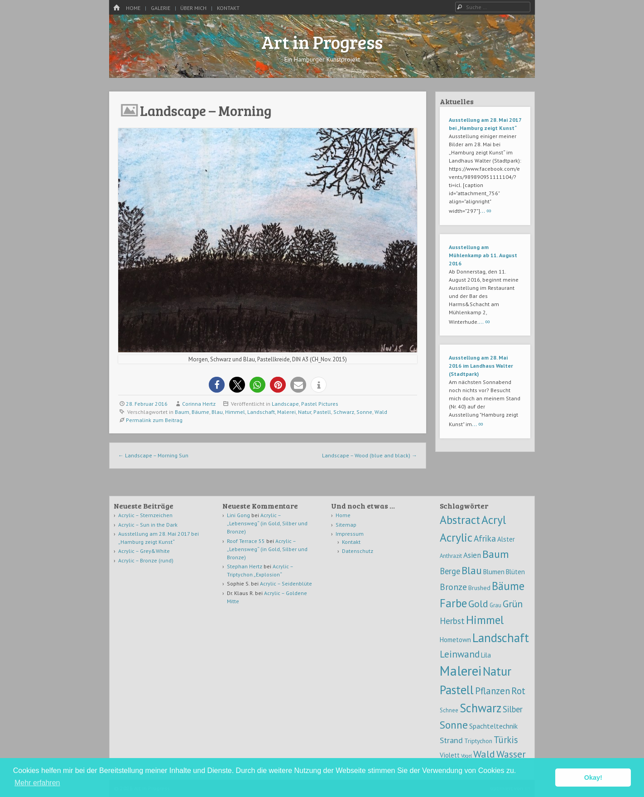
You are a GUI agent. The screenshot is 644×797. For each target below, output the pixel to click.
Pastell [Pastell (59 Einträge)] (457, 689)
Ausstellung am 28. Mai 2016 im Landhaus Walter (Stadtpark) (481, 365)
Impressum (350, 533)
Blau (217, 411)
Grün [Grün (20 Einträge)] (513, 603)
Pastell (322, 411)
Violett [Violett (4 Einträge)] (450, 755)
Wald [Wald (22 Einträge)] (484, 754)
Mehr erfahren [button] (37, 783)
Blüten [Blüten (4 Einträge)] (515, 571)
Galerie (160, 8)
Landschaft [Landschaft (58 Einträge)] (500, 637)
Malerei (286, 411)
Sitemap (346, 524)
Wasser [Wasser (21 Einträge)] (511, 754)
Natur (304, 411)
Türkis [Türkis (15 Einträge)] (506, 740)
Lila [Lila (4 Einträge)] (486, 655)
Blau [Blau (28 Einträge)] (471, 570)
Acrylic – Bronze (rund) (145, 560)
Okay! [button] (593, 777)
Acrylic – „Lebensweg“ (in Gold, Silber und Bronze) (267, 523)
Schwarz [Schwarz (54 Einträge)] (480, 707)
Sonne (364, 411)
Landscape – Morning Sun (153, 455)
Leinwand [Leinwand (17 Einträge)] (460, 654)
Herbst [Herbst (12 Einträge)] (452, 620)
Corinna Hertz (199, 403)
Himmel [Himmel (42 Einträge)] (485, 620)
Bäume (200, 411)
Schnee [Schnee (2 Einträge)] (449, 710)
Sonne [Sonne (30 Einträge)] (454, 724)
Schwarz (343, 411)
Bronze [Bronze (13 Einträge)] (453, 586)
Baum (182, 411)
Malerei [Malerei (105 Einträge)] (460, 670)
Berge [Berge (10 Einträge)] (450, 571)
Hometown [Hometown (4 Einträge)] (455, 639)
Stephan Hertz (244, 566)
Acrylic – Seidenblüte (286, 583)
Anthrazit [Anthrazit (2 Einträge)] (451, 555)
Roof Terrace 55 (246, 541)
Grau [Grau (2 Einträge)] (495, 605)
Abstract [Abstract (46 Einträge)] (460, 519)
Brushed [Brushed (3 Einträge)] (479, 588)
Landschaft (261, 411)
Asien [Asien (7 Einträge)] (472, 555)
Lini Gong (238, 515)
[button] (217, 385)
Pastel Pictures (319, 403)
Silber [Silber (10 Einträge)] (513, 709)
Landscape (285, 403)
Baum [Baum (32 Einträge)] (495, 554)
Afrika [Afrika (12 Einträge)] (485, 538)
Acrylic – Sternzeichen (145, 515)
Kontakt (228, 8)
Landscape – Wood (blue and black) (369, 455)
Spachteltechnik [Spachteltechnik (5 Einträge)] (493, 725)
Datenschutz (357, 550)
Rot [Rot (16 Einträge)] (518, 691)
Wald (381, 411)
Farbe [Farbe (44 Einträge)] (453, 602)
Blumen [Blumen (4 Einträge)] (494, 571)
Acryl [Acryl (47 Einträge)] (493, 519)
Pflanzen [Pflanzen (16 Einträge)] (492, 691)
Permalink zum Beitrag (154, 420)
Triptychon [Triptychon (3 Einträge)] (478, 741)
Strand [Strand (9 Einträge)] (451, 740)
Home (133, 8)
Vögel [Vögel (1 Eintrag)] (466, 756)
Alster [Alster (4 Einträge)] (506, 539)
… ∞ (485, 210)
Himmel (235, 411)
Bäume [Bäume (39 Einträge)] (508, 586)
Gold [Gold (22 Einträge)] (478, 603)
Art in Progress (322, 41)
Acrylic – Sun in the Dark (148, 524)
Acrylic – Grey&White (144, 550)
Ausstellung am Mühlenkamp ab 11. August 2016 (483, 255)
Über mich (193, 8)
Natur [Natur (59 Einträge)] (497, 671)
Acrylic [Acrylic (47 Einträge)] (456, 537)
